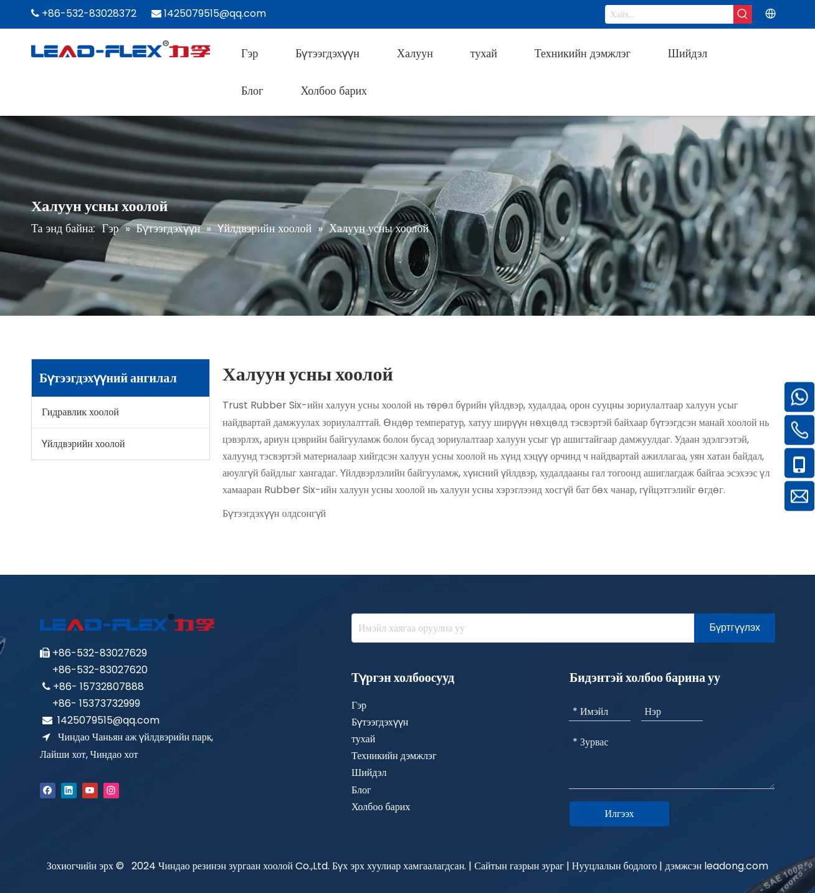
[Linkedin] (69, 790)
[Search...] (669, 14)
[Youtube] (90, 790)
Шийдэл (368, 772)
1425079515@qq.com (108, 720)
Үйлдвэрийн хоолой (83, 444)
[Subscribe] (734, 628)
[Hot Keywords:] (742, 14)
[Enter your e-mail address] (520, 628)
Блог (361, 790)
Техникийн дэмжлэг (394, 756)
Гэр (358, 705)
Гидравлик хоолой (80, 412)
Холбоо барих (380, 807)
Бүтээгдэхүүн (379, 722)
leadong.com (736, 866)
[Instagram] (111, 790)
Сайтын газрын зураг (519, 866)
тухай (363, 739)
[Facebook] (47, 790)
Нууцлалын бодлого (616, 866)
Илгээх (619, 813)
